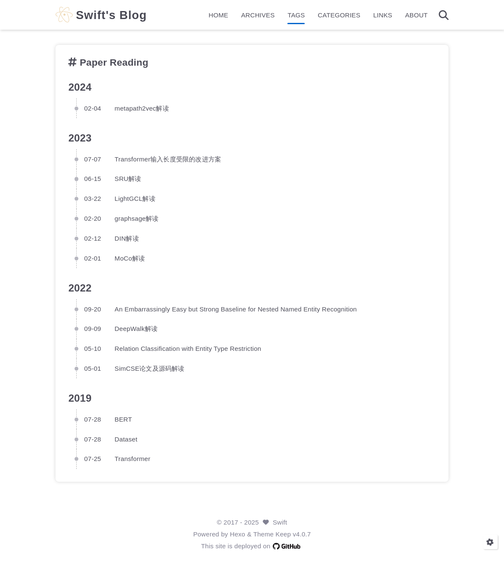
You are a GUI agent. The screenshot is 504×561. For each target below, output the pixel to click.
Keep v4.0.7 (293, 534)
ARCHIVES (257, 15)
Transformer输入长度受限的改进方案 (168, 159)
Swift (280, 522)
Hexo (237, 534)
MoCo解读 (130, 258)
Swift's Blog (111, 15)
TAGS (296, 15)
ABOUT (416, 15)
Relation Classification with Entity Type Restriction (188, 348)
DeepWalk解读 (136, 328)
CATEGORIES (339, 15)
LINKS (382, 15)
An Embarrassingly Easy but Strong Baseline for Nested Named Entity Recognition (236, 309)
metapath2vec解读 (142, 108)
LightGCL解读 (135, 198)
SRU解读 (128, 178)
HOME (218, 15)
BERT (123, 419)
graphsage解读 (137, 218)
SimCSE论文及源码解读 (150, 368)
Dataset (126, 439)
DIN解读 (127, 238)
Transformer (132, 458)
